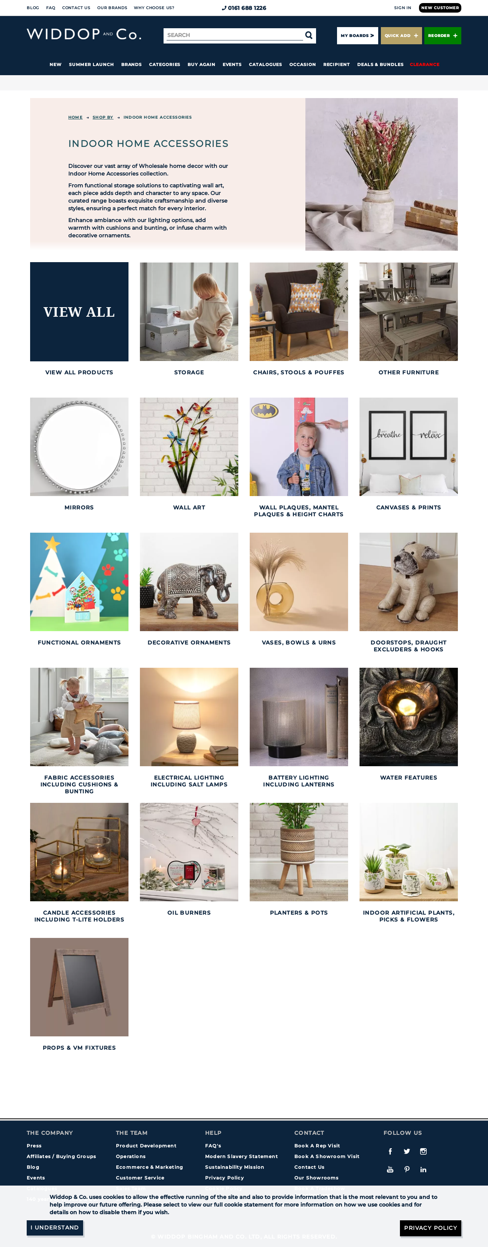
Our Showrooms (316, 1178)
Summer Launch (91, 64)
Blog (33, 7)
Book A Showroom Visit (327, 1156)
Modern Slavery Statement (241, 1156)
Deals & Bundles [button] (380, 64)
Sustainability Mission (234, 1167)
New (56, 64)
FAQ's (213, 1146)
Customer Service (140, 1178)
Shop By (103, 117)
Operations (131, 1156)
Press (34, 1146)
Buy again (201, 64)
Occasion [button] (302, 64)
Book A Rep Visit (317, 1146)
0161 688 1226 (244, 8)
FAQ (50, 7)
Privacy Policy (224, 1178)
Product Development (146, 1146)
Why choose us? (154, 7)
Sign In (402, 7)
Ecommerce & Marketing (149, 1167)
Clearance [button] (425, 64)
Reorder (443, 35)
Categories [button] (164, 64)
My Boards (354, 35)
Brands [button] (131, 64)
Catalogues (265, 64)
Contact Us (76, 7)
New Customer (440, 7)
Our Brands (112, 7)
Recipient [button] (336, 64)
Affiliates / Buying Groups (61, 1156)
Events (232, 64)
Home (75, 117)
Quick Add (401, 35)
